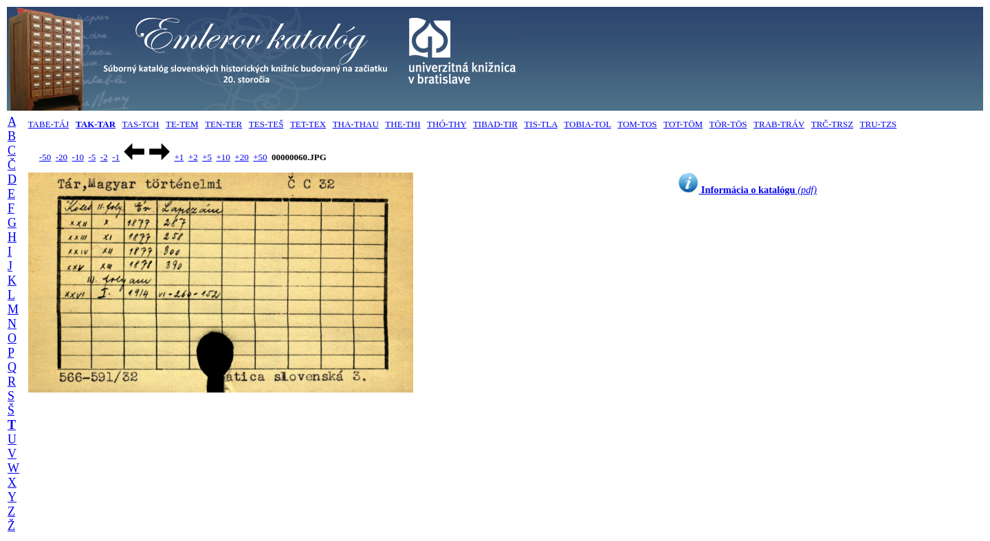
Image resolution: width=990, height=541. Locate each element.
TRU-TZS (878, 124)
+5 (207, 157)
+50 (260, 157)
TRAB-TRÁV (779, 124)
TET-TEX (308, 124)
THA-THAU (356, 124)
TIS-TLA (540, 124)
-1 (116, 157)
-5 (92, 157)
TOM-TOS (637, 124)
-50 (45, 157)
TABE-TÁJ (48, 124)
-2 (104, 157)
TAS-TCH (141, 124)
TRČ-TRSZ (832, 124)
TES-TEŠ (266, 124)
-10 (78, 157)
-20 (61, 157)
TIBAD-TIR (495, 124)
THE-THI (402, 124)
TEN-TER (223, 124)
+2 (193, 157)
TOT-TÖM (683, 124)
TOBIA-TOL (587, 124)
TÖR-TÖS (728, 124)
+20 (241, 157)
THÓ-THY (446, 124)
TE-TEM (182, 124)
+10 (223, 157)
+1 (179, 157)
